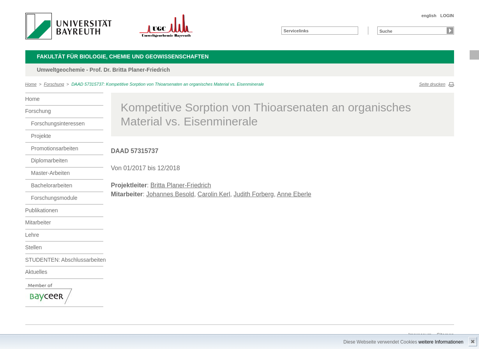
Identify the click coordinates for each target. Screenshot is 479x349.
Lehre (32, 235)
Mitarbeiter (38, 222)
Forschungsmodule (54, 198)
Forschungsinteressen (58, 123)
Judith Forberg (253, 194)
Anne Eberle (294, 194)
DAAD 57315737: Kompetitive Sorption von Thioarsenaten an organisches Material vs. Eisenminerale (167, 84)
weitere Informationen (441, 342)
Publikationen (41, 210)
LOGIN (447, 15)
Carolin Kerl (214, 194)
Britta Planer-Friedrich (180, 185)
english (429, 15)
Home (31, 84)
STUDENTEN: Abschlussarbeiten (64, 260)
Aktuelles (36, 272)
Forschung (54, 84)
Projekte (41, 136)
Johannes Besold (170, 194)
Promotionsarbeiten (54, 148)
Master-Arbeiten (50, 173)
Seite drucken (432, 84)
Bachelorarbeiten (51, 185)
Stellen (33, 247)
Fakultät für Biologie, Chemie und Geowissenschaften (123, 56)
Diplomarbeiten (49, 160)
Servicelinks (296, 30)
